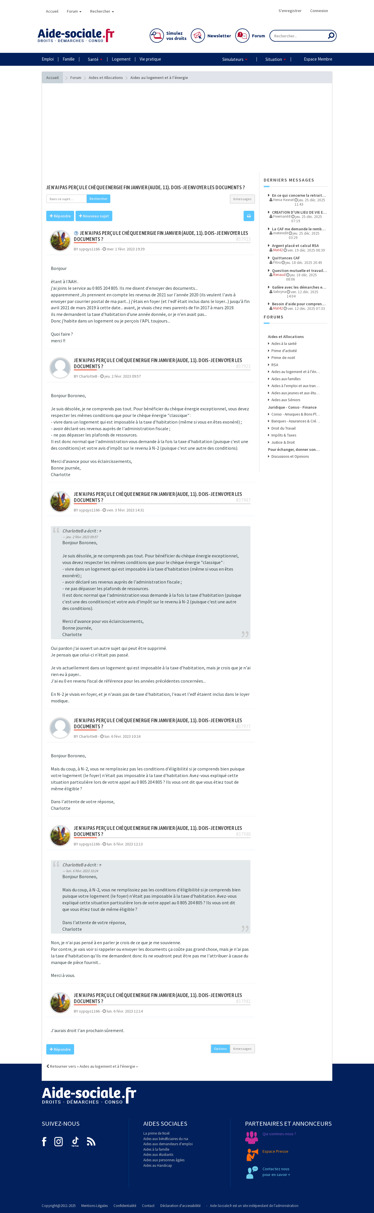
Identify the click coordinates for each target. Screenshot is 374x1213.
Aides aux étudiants (158, 1154)
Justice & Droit (283, 442)
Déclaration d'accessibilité (180, 1205)
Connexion (319, 10)
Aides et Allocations (286, 336)
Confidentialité (124, 1205)
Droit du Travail (283, 428)
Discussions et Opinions (290, 456)
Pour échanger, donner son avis (294, 449)
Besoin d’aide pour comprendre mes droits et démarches (299, 303)
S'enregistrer (290, 10)
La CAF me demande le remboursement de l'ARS (299, 228)
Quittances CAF (285, 257)
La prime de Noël (156, 1133)
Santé (93, 59)
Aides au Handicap (157, 1165)
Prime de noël (283, 357)
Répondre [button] (60, 216)
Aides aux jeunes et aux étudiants (295, 393)
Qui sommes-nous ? (279, 1133)
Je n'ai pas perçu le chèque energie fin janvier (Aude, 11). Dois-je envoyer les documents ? (145, 187)
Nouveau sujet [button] (94, 216)
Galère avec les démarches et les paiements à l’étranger (299, 287)
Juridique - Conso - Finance (292, 407)
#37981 (243, 1001)
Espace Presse (275, 1151)
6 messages (242, 199)
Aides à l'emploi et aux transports (295, 385)
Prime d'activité (284, 350)
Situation (273, 59)
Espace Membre (318, 59)
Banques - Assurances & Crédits (295, 421)
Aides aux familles (285, 378)
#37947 (243, 500)
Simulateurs (233, 59)
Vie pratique (150, 59)
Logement (121, 59)
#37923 (243, 366)
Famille (69, 59)
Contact (148, 1205)
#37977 (243, 726)
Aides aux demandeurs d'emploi (168, 1143)
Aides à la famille (156, 1149)
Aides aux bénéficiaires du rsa (165, 1138)
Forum (74, 11)
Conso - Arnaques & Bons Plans (295, 414)
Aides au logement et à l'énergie (295, 371)
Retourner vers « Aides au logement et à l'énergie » (92, 1066)
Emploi (48, 59)
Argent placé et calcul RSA (295, 245)
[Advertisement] (150, 139)
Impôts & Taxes (283, 435)
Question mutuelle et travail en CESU (299, 270)
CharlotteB (72, 531)
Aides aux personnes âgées (163, 1160)
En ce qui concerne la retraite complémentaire (299, 195)
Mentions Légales (94, 1205)
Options (220, 1048)
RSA (274, 364)
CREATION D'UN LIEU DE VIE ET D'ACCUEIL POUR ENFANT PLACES (299, 212)
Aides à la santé (284, 343)
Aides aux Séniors (285, 399)
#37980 (243, 834)
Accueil (52, 11)
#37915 (243, 239)
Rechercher (102, 11)
